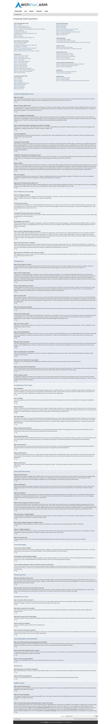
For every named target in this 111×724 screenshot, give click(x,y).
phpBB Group (54, 688)
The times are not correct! (20, 43)
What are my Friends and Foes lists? (64, 47)
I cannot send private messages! (63, 39)
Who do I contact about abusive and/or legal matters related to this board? (72, 80)
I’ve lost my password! (19, 30)
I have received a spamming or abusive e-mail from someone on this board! (73, 42)
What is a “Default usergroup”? (63, 33)
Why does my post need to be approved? (23, 71)
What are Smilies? (18, 80)
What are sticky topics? (19, 85)
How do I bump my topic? (19, 72)
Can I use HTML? (18, 78)
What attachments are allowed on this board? (66, 71)
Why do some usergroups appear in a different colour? (68, 31)
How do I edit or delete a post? (21, 57)
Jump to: (63, 716)
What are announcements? (20, 84)
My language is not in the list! (20, 46)
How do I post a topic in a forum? (21, 55)
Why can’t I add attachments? (20, 65)
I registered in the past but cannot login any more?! (25, 33)
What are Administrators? (62, 24)
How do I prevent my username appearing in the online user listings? (29, 29)
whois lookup (32, 706)
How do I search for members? (63, 57)
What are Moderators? (61, 26)
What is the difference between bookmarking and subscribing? (70, 64)
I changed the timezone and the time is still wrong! (25, 45)
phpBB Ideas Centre (79, 696)
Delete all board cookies (84, 718)
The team (76, 718)
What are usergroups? (61, 27)
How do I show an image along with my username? (25, 48)
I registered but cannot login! (20, 31)
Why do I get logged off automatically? (22, 27)
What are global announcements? (21, 83)
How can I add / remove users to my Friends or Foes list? (69, 48)
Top (16, 102)
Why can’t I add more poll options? (22, 61)
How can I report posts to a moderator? (23, 68)
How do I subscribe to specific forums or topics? (67, 65)
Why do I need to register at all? (21, 26)
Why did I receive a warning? (20, 67)
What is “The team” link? (61, 34)
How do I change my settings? (21, 42)
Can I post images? (18, 81)
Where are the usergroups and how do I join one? (67, 29)
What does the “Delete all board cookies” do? (24, 37)
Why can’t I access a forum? (20, 64)
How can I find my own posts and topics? (65, 59)
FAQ (26, 11)
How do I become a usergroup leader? (65, 30)
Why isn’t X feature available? (63, 79)
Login (46, 11)
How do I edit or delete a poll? (20, 62)
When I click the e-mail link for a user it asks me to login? (26, 50)
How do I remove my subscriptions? (64, 66)
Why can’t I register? (18, 36)
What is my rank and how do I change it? (23, 49)
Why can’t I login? (18, 24)
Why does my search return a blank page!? (66, 56)
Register (39, 11)
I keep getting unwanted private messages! (65, 41)
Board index (18, 14)
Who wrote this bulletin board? (63, 77)
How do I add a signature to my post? (22, 58)
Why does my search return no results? (65, 54)
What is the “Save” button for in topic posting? (24, 69)
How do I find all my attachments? (64, 73)
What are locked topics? (19, 87)
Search (31, 11)
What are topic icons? (19, 88)
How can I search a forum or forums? (64, 53)
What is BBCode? (18, 77)
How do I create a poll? (19, 59)
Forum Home (18, 11)
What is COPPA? (18, 34)
